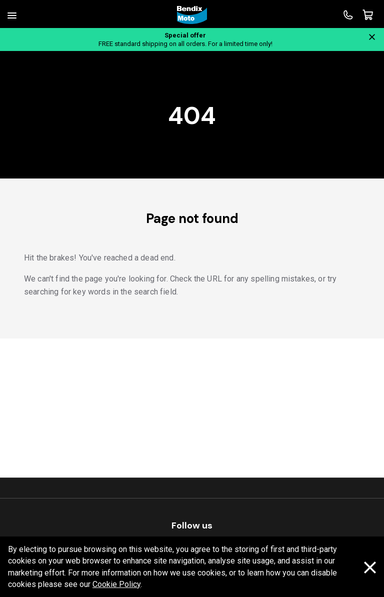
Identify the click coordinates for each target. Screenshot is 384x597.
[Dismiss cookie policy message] (370, 567)
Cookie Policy (116, 584)
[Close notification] (372, 37)
